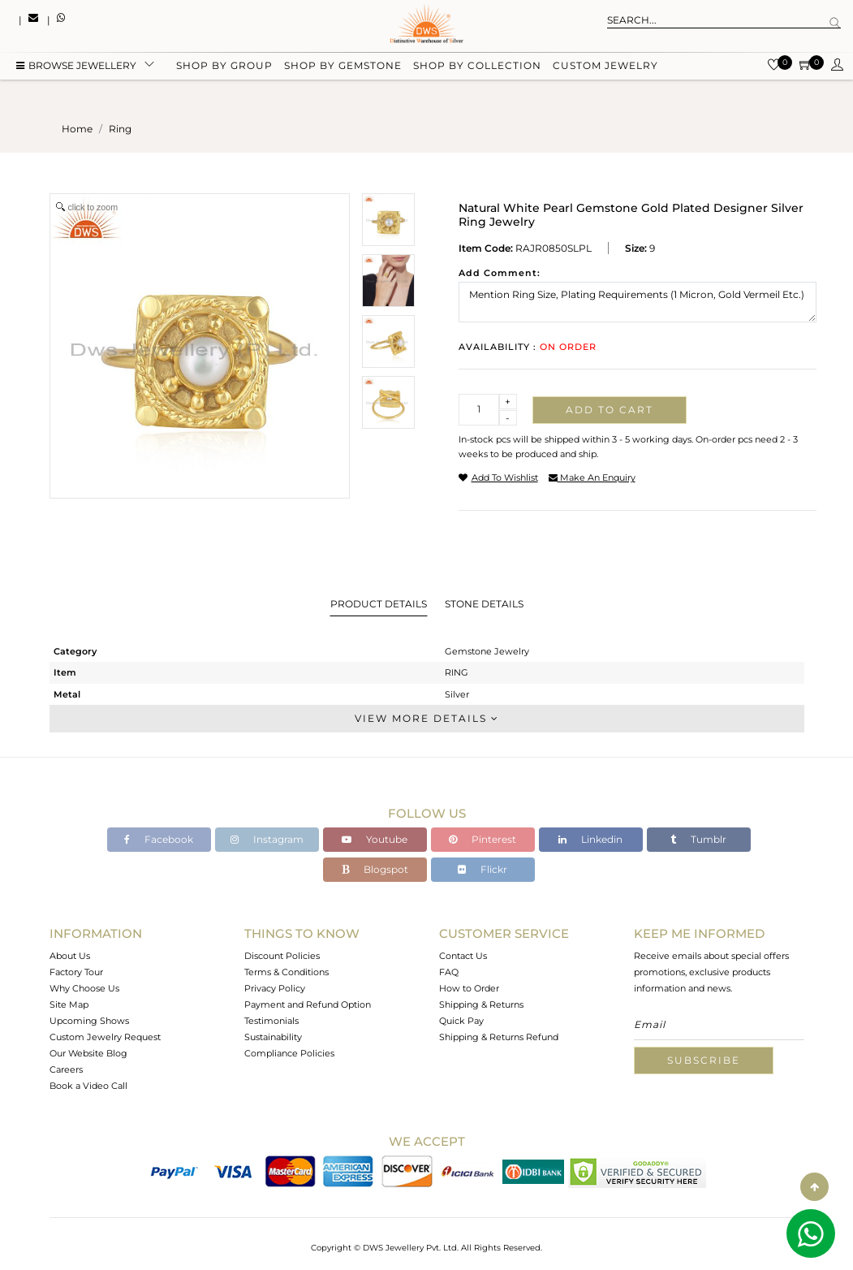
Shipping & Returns (481, 1004)
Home (77, 129)
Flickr (482, 869)
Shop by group (224, 67)
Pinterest (482, 839)
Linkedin (590, 839)
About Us (70, 955)
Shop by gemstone (343, 67)
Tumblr (698, 839)
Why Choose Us (84, 988)
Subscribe (703, 1060)
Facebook (158, 839)
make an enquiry (592, 477)
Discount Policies (282, 955)
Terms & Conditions (286, 972)
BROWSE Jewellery (76, 67)
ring (120, 129)
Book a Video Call (88, 1085)
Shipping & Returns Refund (498, 1037)
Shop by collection (477, 67)
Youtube (374, 839)
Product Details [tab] (378, 604)
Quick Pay (461, 1020)
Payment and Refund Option (307, 1004)
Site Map (69, 1004)
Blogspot (375, 869)
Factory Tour (76, 972)
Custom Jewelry (605, 67)
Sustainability (273, 1037)
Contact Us (463, 955)
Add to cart (609, 410)
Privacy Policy (274, 988)
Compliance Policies (289, 1053)
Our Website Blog (88, 1053)
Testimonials (271, 1020)
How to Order (469, 988)
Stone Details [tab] (484, 604)
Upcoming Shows (89, 1020)
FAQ (449, 972)
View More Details (427, 718)
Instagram (267, 839)
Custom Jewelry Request (105, 1037)
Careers (66, 1069)
